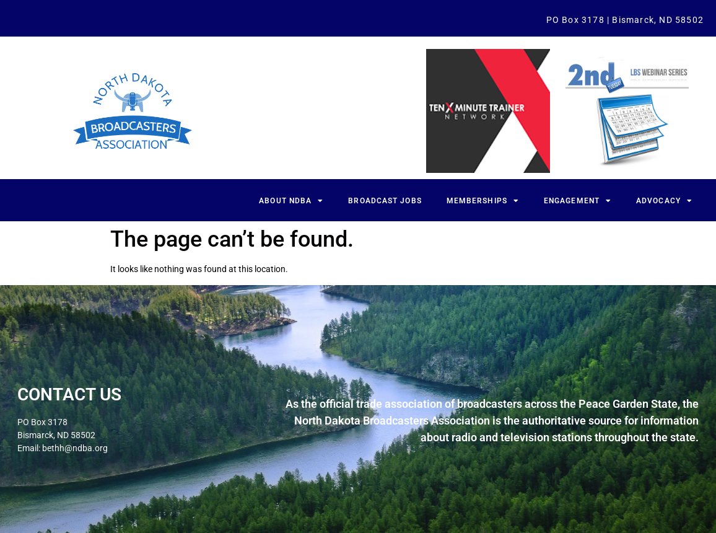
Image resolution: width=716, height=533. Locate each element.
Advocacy (664, 201)
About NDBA (291, 201)
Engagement (577, 201)
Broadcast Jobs (384, 200)
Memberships (483, 201)
